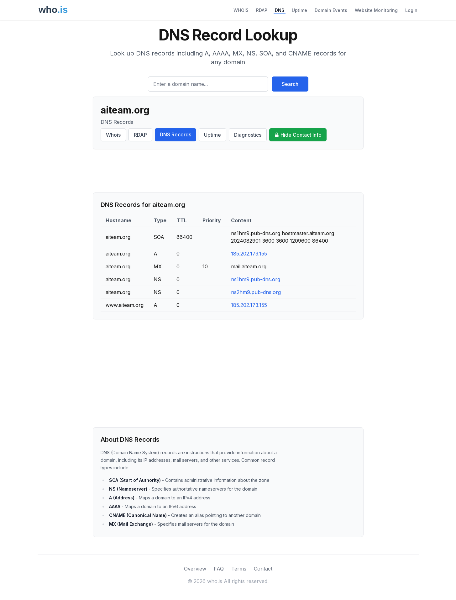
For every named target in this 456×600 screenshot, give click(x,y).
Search (290, 84)
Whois (113, 135)
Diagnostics (247, 135)
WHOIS (241, 10)
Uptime (299, 10)
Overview (195, 569)
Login (411, 10)
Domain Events (331, 10)
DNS (279, 10)
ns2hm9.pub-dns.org (256, 292)
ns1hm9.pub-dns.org (255, 279)
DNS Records (175, 134)
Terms (238, 569)
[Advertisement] (228, 171)
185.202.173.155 (249, 253)
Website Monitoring (376, 10)
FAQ (219, 569)
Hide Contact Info (298, 135)
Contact (263, 569)
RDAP (261, 10)
